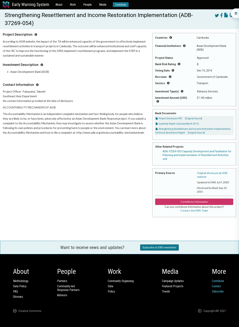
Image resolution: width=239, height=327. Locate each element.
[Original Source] (193, 118)
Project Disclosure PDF (169, 118)
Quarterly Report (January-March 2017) (177, 123)
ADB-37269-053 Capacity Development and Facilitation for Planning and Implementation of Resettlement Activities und (197, 155)
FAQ (15, 291)
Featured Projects (172, 286)
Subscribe (218, 291)
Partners (62, 281)
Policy (111, 291)
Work (73, 4)
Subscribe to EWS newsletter (159, 247)
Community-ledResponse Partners (68, 288)
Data (110, 286)
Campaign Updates (173, 281)
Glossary (18, 296)
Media (102, 4)
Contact (216, 286)
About (58, 4)
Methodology (20, 281)
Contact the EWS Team (194, 210)
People (87, 4)
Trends (166, 291)
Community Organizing (121, 281)
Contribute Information (194, 201)
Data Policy (20, 286)
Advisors (62, 295)
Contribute (120, 4)
